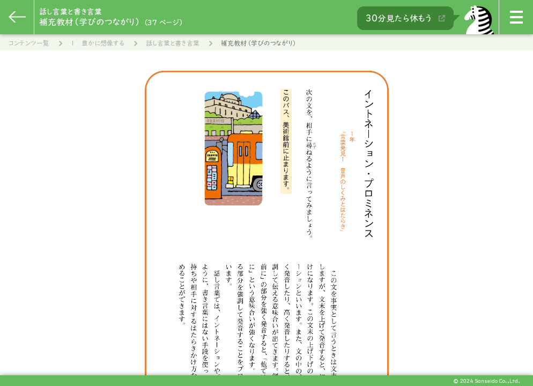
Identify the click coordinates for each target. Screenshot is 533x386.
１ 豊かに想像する (97, 43)
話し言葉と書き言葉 (172, 43)
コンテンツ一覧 (29, 43)
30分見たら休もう (405, 18)
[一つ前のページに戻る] (17, 17)
